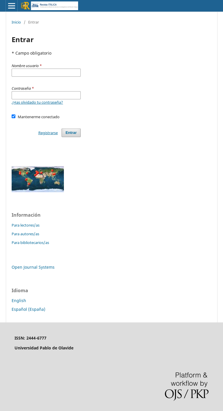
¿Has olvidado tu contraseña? (37, 102)
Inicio (16, 22)
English (19, 300)
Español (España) (28, 309)
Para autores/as (25, 233)
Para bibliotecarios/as (30, 242)
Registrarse (48, 132)
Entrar (71, 132)
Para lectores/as (25, 225)
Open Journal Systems (33, 267)
